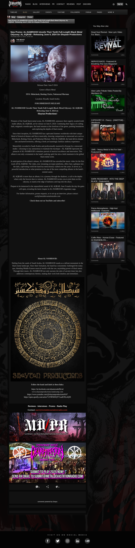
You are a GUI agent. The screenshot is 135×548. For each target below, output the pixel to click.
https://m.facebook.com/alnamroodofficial (47, 389)
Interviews (43, 406)
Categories (21, 17)
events (49, 12)
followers (75, 12)
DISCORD (87, 4)
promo (30, 17)
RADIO (28, 4)
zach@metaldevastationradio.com (51, 410)
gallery (36, 12)
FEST (79, 4)
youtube (61, 12)
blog (25, 12)
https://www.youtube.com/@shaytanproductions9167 (47, 394)
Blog (13, 17)
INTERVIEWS (45, 4)
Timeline (13, 12)
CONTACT (61, 4)
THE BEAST (20, 40)
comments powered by (47, 501)
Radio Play (62, 406)
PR (53, 4)
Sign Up (120, 4)
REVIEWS (71, 4)
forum (88, 12)
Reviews (32, 406)
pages (99, 12)
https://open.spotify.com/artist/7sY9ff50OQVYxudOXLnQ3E (47, 397)
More (111, 12)
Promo (52, 406)
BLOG (35, 4)
